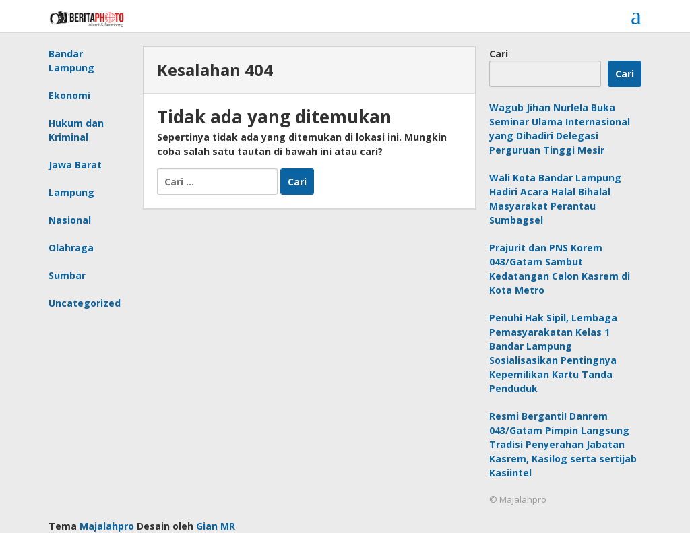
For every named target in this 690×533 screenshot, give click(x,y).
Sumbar (67, 275)
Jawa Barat (75, 164)
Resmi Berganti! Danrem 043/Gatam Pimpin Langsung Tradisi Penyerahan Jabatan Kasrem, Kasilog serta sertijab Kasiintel (563, 444)
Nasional (70, 220)
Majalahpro (107, 526)
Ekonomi (69, 95)
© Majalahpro (517, 499)
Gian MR (215, 526)
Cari (498, 53)
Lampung (71, 192)
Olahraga (71, 247)
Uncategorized (85, 302)
